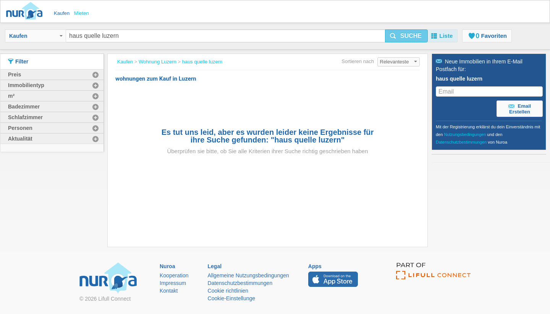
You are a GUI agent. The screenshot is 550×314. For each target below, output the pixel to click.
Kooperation (174, 275)
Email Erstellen (519, 109)
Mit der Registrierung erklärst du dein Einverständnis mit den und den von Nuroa (488, 134)
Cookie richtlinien (228, 291)
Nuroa (26, 11)
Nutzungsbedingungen (465, 134)
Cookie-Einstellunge (232, 298)
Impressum (173, 283)
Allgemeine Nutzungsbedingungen (248, 275)
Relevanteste (398, 62)
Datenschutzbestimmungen (461, 142)
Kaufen (36, 36)
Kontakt (169, 291)
